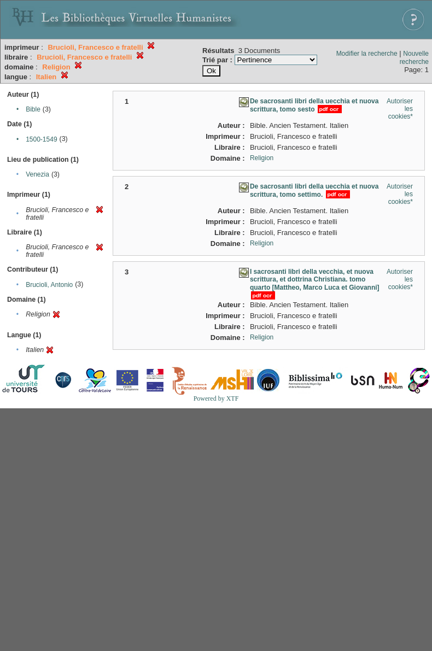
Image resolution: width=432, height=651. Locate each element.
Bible (33, 109)
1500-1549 (41, 139)
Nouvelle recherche (414, 58)
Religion (261, 158)
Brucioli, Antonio (49, 285)
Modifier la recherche (367, 53)
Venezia (37, 174)
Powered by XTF (216, 398)
